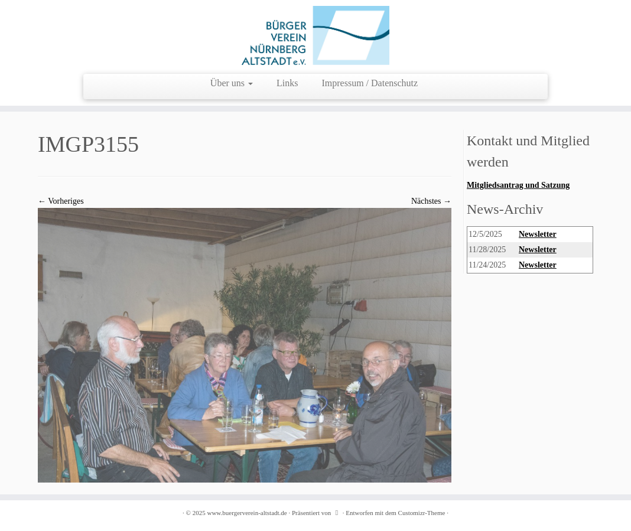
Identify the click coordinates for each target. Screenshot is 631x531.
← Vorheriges (61, 201)
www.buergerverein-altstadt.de (247, 512)
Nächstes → (431, 201)
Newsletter (538, 234)
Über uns (231, 83)
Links (287, 83)
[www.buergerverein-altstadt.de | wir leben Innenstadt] (315, 35)
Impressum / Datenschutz (370, 83)
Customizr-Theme (421, 512)
